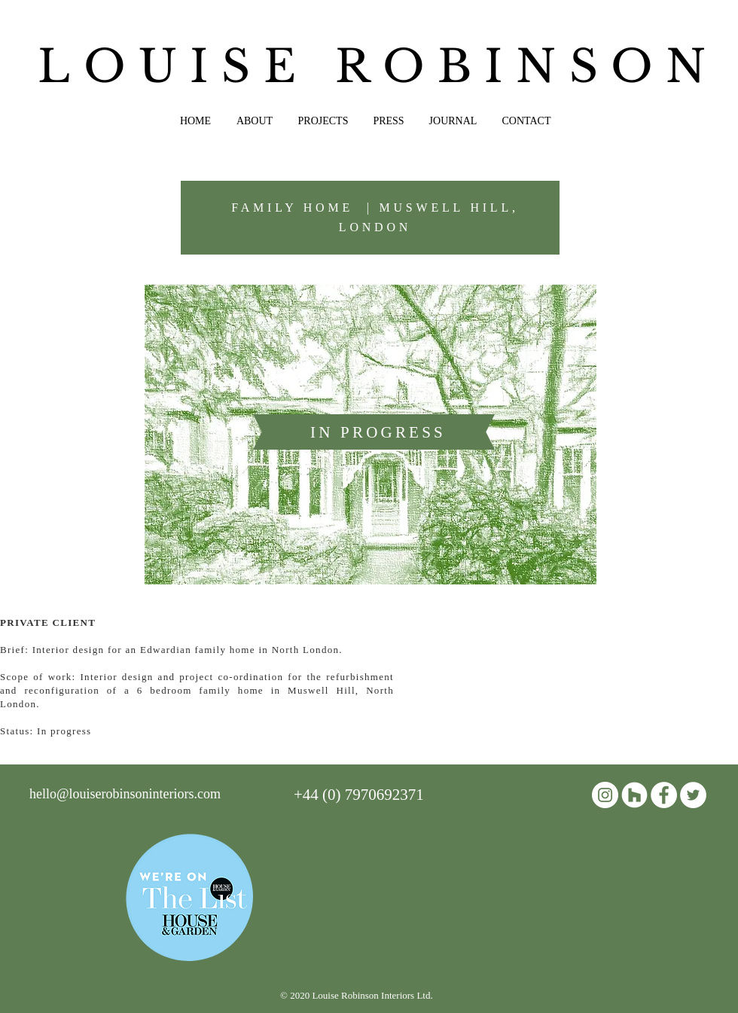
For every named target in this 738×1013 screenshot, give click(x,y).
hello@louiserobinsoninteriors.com (125, 793)
